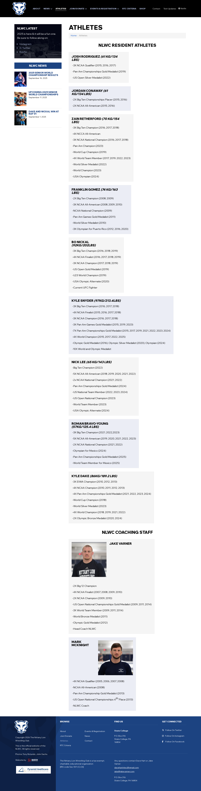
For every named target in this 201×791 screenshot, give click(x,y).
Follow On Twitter (172, 730)
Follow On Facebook (173, 742)
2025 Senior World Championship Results (43, 73)
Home (74, 35)
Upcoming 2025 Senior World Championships (43, 93)
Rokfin (183, 8)
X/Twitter (24, 48)
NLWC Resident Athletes (127, 45)
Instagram (25, 44)
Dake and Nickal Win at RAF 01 (44, 112)
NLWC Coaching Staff (127, 532)
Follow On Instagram (173, 736)
